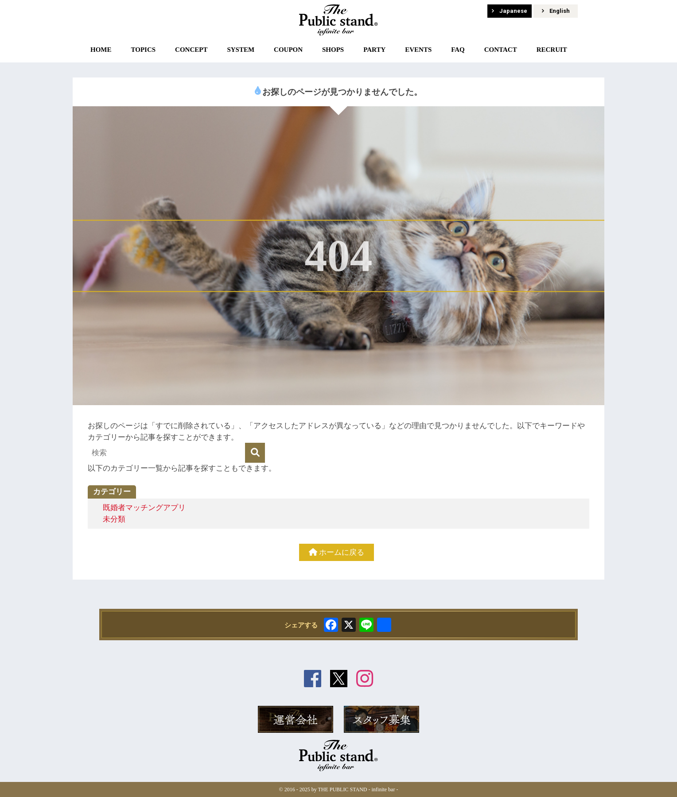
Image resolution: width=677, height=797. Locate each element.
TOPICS (143, 49)
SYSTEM (240, 49)
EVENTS (418, 49)
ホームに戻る (336, 552)
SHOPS (333, 49)
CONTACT (500, 49)
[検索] (255, 453)
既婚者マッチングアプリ (144, 507)
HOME (101, 49)
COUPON (288, 49)
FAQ (458, 49)
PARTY (374, 49)
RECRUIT (552, 49)
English (556, 11)
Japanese (509, 11)
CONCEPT (191, 49)
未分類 (114, 519)
